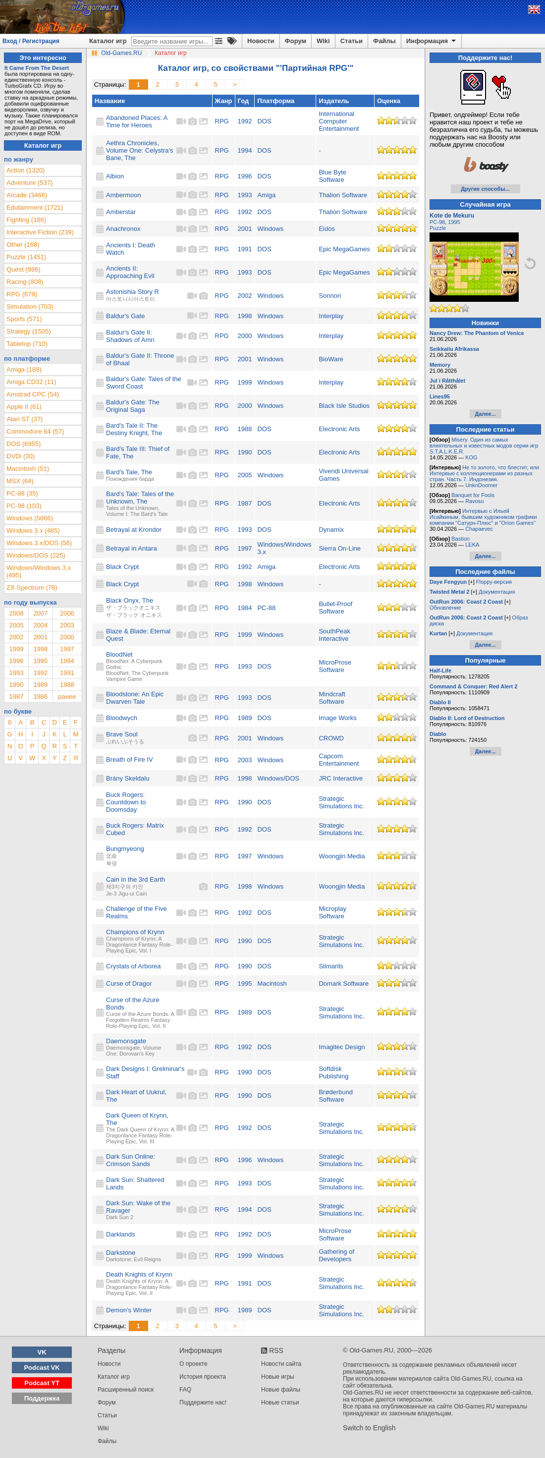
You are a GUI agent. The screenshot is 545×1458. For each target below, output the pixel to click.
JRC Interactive (341, 778)
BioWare (331, 359)
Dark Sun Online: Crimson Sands (130, 1160)
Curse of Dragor (129, 983)
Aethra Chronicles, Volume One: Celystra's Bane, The (139, 150)
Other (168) (22, 244)
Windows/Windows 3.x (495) (38, 571)
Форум (295, 41)
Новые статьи (280, 1402)
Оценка (388, 101)
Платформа (275, 101)
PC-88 (266, 608)
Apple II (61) (24, 406)
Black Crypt (122, 566)
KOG (471, 457)
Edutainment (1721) (34, 207)
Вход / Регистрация (30, 41)
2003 (245, 760)
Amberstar (121, 212)
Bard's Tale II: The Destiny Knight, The (134, 429)
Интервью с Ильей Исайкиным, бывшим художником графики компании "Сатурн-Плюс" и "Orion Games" (483, 517)
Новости (260, 41)
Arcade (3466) (26, 195)
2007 (40, 613)
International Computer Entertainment (339, 121)
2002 (245, 295)
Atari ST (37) (24, 419)
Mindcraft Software (332, 697)
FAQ (185, 1389)
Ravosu (474, 501)
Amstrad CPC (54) (32, 394)
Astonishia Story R (132, 291)
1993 (245, 195)
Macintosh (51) (27, 468)
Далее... (485, 414)
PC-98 (437, 222)
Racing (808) (24, 281)
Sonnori (330, 295)
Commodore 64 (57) (35, 431)
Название (110, 101)
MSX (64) (20, 481)
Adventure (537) (29, 182)
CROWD (331, 738)
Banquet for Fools (472, 495)
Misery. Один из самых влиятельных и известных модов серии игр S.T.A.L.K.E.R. (484, 445)
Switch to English (369, 1428)
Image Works (337, 718)
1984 (245, 608)
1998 (245, 316)
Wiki (323, 41)
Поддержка (42, 1398)
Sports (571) (24, 319)
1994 (245, 150)
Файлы (384, 41)
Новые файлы (280, 1389)
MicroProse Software (335, 666)
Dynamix (331, 529)
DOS (264, 121)
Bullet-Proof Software (335, 607)
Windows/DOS (278, 778)
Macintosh (271, 983)
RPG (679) (21, 294)
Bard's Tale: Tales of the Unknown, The (140, 497)
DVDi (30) (20, 456)
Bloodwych (121, 718)
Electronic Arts (339, 429)
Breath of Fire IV (129, 759)
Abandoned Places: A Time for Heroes (136, 121)
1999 (245, 382)
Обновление (445, 608)
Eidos (327, 228)
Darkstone (120, 1252)
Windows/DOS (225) (35, 555)
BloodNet (119, 654)
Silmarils (331, 966)
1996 (245, 176)
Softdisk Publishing (333, 1072)
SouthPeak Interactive (334, 634)
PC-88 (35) (22, 493)
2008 (16, 613)
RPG (222, 121)
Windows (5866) (29, 518)
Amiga (266, 195)
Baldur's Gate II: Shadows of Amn (130, 336)
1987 (245, 503)
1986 (40, 696)
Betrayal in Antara (131, 548)
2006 (67, 613)
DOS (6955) (23, 444)
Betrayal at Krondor (134, 529)
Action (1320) (25, 170)
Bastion (460, 539)
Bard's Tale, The (129, 472)
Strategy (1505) (28, 331)
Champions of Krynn (135, 932)
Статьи (351, 41)
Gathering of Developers (336, 1255)
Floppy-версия (494, 582)
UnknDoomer (481, 485)
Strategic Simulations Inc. (341, 802)
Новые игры (277, 1376)
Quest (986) (23, 269)
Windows (270, 228)
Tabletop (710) (27, 343)
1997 (245, 548)
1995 (245, 983)
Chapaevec (479, 529)
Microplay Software (332, 912)
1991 (245, 249)
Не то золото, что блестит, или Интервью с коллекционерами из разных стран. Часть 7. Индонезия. (484, 473)
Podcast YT (41, 1383)
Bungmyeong (125, 848)
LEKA (472, 545)
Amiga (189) (24, 369)
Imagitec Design (342, 1047)
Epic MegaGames (344, 249)
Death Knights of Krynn (139, 1274)
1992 (245, 121)
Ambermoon (123, 195)
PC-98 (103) (24, 505)
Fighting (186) (26, 220)
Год (243, 101)
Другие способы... (485, 189)
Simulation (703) (30, 306)
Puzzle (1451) (26, 257)
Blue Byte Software (332, 175)
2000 (245, 335)
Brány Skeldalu (127, 778)
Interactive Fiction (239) (40, 232)
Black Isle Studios (344, 405)
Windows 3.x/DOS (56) (39, 543)
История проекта (202, 1376)
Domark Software (343, 983)
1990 (245, 452)
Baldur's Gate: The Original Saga (133, 405)
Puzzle (438, 228)
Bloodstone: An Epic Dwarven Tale (135, 697)
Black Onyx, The (129, 600)
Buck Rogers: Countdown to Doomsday (126, 802)
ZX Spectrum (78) (31, 587)
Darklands (120, 1234)
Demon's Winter (129, 1310)
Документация (497, 592)
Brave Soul (122, 734)
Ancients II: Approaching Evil (130, 272)
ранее (67, 696)
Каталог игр (107, 41)
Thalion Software (343, 195)
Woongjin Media (342, 856)
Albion (115, 176)
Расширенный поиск (126, 1389)
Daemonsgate (126, 1041)
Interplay (331, 316)
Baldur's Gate (125, 316)
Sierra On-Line (340, 548)
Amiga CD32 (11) (31, 382)
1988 (245, 429)
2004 (40, 625)
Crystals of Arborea (133, 966)
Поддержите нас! (202, 1402)
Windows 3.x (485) (33, 530)
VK (42, 1352)
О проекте (193, 1363)
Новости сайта (281, 1363)
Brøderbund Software (336, 1095)
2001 (245, 228)
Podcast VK (41, 1367)
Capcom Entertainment (339, 759)
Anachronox (123, 228)
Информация (431, 41)
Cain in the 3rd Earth (135, 879)
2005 (245, 475)
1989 (245, 718)
